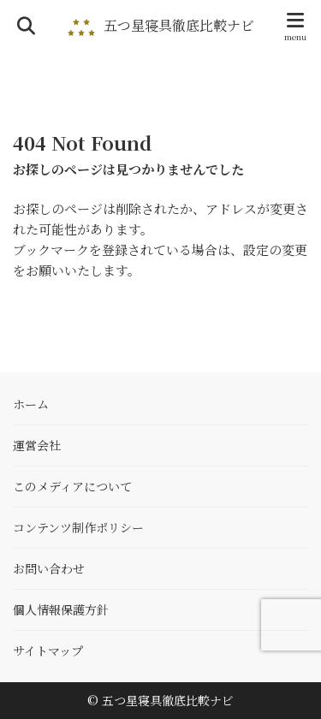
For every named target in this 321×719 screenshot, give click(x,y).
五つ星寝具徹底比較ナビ (179, 26)
